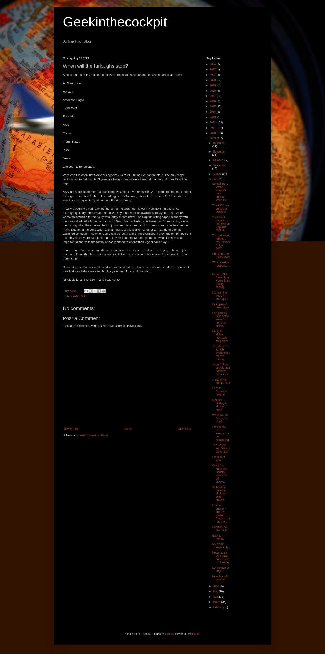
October (218, 160)
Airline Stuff (79, 296)
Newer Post (71, 428)
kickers (169, 633)
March (217, 602)
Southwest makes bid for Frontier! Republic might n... (221, 224)
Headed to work (218, 458)
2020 (213, 80)
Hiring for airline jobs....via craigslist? (220, 336)
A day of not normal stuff (221, 381)
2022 (213, 69)
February (218, 607)
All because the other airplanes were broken (219, 494)
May (216, 591)
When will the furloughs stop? (220, 418)
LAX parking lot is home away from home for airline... (220, 319)
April (216, 596)
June (216, 586)
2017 (213, 96)
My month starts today (221, 545)
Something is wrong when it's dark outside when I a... (220, 192)
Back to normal (218, 537)
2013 (213, 117)
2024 (213, 64)
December (219, 143)
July (216, 179)
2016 (213, 101)
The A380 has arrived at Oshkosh (220, 209)
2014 (213, 111)
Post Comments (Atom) (93, 435)
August (217, 174)
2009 (213, 138)
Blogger (195, 633)
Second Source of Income (219, 391)
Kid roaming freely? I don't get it (220, 296)
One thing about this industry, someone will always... (219, 473)
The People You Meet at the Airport (221, 448)
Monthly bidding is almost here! (219, 405)
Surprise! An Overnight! (220, 528)
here (66, 229)
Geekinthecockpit (115, 21)
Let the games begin (220, 569)
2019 (213, 85)
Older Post (184, 428)
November (219, 151)
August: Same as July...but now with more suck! (221, 369)
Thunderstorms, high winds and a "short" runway (221, 353)
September (219, 165)
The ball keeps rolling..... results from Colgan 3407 (221, 242)
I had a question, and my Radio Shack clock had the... (221, 513)
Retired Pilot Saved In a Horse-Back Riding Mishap (221, 281)
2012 (213, 122)
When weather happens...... (221, 265)
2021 (213, 74)
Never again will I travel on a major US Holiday (220, 557)
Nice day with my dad (220, 578)
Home (128, 428)
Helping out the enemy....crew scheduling (220, 433)
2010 (213, 133)
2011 (213, 127)
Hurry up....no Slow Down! (221, 255)
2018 (213, 90)
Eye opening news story (220, 306)
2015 (213, 106)
